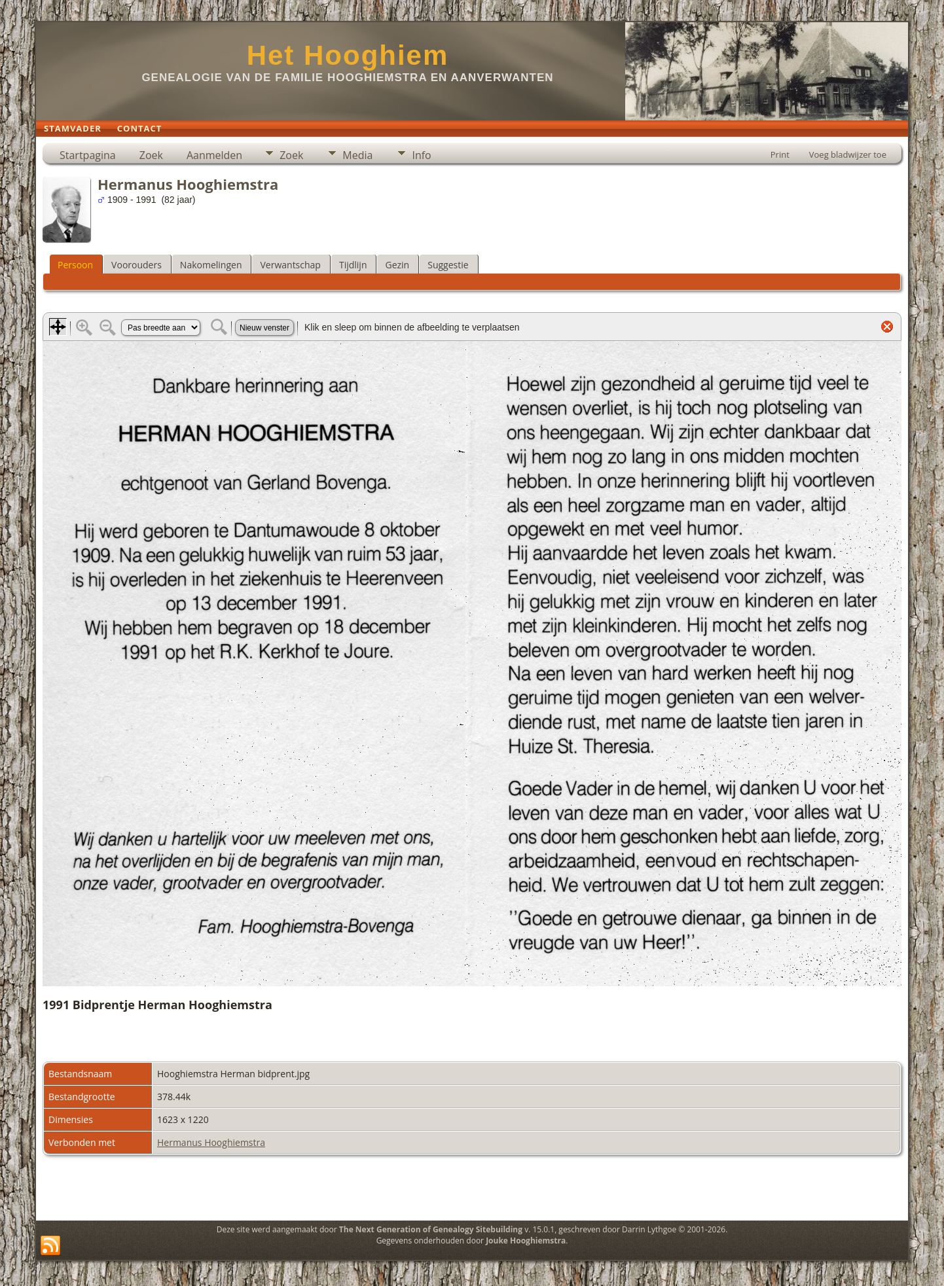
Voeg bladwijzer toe (847, 154)
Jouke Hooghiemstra (526, 1240)
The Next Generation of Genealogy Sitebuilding (430, 1229)
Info (421, 155)
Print (780, 154)
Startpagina (88, 155)
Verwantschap (290, 265)
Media (357, 155)
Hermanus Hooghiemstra (211, 1142)
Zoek (151, 155)
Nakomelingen (211, 265)
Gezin (397, 265)
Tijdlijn (353, 265)
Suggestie (447, 265)
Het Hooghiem (348, 55)
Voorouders (136, 265)
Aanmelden (214, 155)
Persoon (75, 265)
